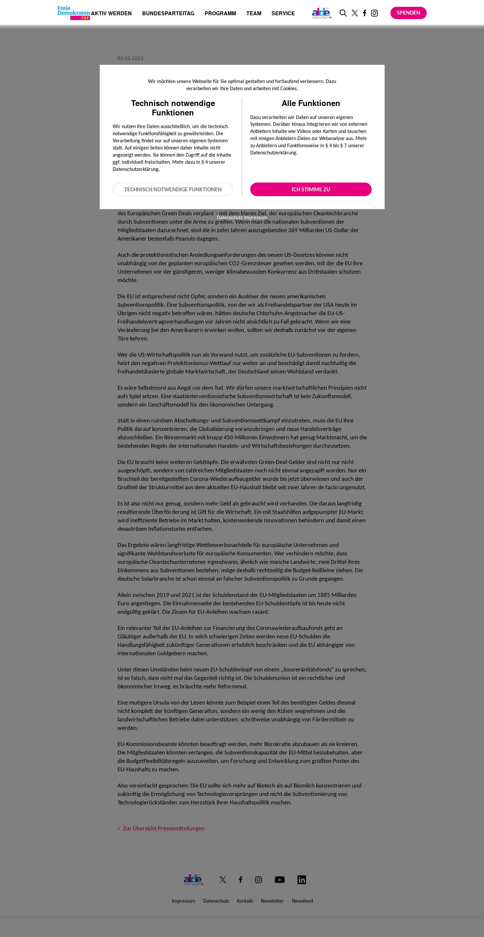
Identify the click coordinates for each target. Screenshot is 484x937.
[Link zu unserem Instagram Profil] (374, 13)
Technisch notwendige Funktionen (173, 189)
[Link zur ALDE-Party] (321, 13)
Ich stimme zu (311, 189)
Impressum (255, 217)
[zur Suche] (343, 13)
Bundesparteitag (168, 13)
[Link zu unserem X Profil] (355, 13)
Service (283, 14)
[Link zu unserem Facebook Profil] (364, 13)
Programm (220, 14)
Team (253, 14)
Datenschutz (229, 217)
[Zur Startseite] (74, 13)
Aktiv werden (111, 14)
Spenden (408, 12)
